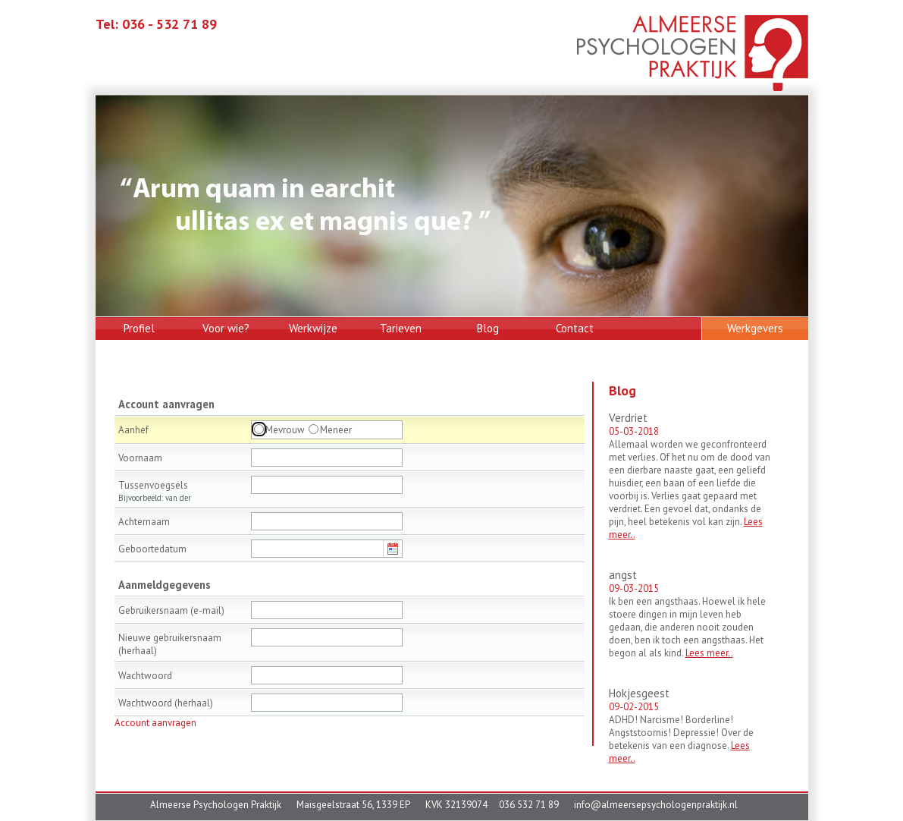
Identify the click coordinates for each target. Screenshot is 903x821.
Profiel (139, 328)
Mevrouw (285, 429)
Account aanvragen (155, 722)
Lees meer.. (709, 652)
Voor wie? (225, 328)
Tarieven (401, 328)
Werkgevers (755, 328)
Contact (575, 328)
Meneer (336, 429)
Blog (488, 328)
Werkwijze (313, 328)
